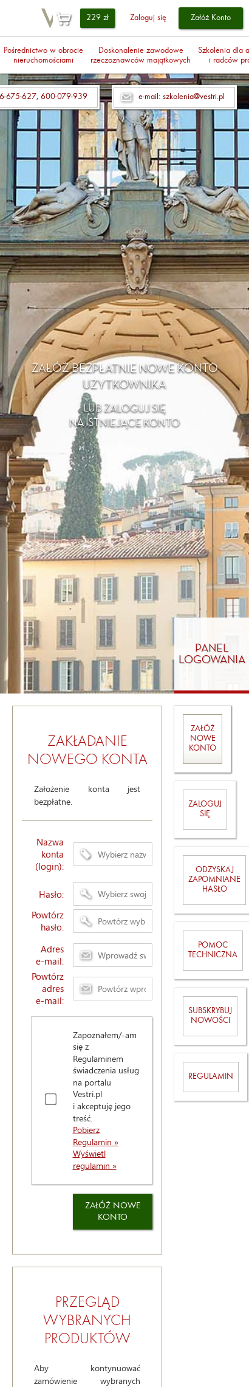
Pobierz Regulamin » (95, 1136)
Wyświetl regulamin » (95, 1159)
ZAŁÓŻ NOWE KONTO (112, 1212)
